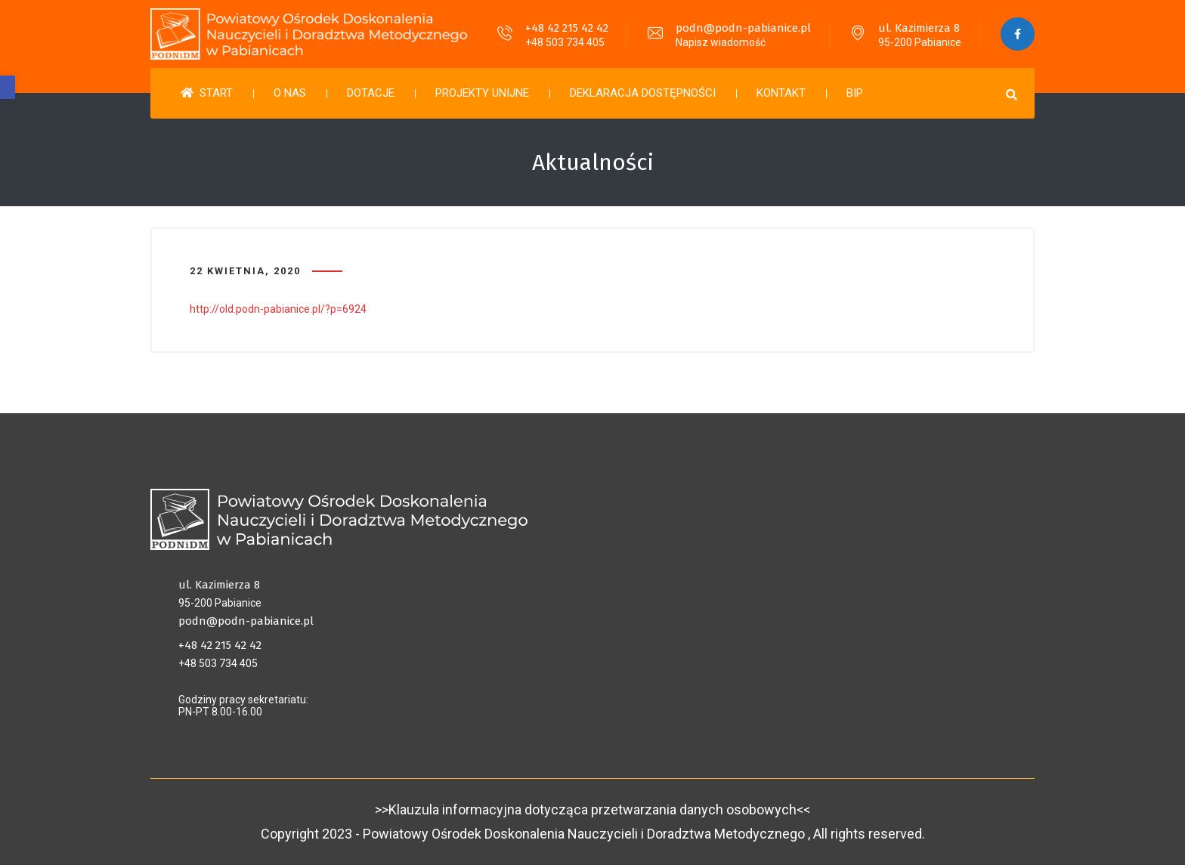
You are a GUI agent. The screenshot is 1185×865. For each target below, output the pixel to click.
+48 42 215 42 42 (566, 28)
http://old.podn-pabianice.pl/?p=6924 (278, 309)
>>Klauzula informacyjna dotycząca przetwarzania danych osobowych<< (592, 809)
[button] (7, 87)
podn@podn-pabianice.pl (743, 28)
